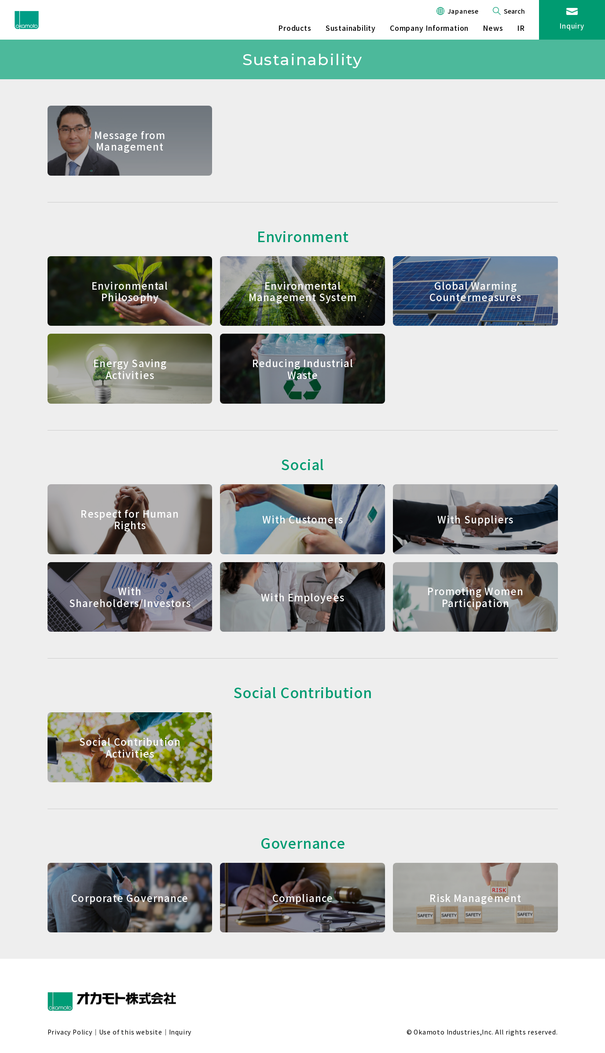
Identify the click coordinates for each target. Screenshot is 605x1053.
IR (521, 27)
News (493, 27)
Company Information (429, 27)
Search (514, 11)
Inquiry (572, 25)
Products (294, 27)
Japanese (463, 11)
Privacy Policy (70, 1032)
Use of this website (130, 1032)
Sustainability (351, 27)
